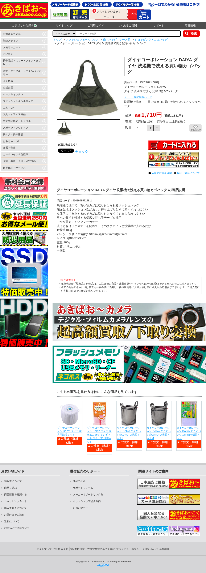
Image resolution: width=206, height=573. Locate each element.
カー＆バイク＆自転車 (15, 154)
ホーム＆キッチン (13, 94)
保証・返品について (188, 173)
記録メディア (10, 40)
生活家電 (8, 87)
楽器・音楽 (9, 147)
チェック (81, 151)
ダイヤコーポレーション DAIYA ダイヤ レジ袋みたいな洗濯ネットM (159, 433)
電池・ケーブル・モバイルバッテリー (22, 72)
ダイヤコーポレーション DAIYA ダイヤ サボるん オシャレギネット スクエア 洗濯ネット (99, 434)
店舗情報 (190, 25)
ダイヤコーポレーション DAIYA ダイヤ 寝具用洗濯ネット (69, 431)
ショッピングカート (15, 501)
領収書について (13, 481)
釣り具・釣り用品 (13, 134)
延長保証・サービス (14, 167)
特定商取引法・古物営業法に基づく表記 (92, 549)
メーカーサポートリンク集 (88, 494)
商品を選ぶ (10, 487)
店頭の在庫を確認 (162, 173)
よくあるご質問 (127, 25)
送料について (11, 521)
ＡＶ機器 (8, 81)
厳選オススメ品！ (13, 34)
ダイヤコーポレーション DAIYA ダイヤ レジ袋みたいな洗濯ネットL (129, 433)
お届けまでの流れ (14, 514)
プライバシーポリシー (128, 549)
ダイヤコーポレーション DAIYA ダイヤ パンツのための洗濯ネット (189, 433)
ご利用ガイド (95, 25)
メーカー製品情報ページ (138, 97)
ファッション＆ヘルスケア (18, 101)
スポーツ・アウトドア (15, 127)
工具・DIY (9, 107)
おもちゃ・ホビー (13, 141)
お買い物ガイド (82, 507)
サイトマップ (64, 25)
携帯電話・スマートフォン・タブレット (22, 62)
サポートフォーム (83, 487)
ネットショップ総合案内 (87, 501)
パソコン (8, 53)
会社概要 (164, 549)
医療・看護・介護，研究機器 (19, 161)
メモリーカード (12, 47)
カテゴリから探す (24, 25)
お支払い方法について (16, 527)
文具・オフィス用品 (14, 114)
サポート (158, 25)
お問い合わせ (150, 549)
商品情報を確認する (15, 494)
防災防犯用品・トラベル (17, 121)
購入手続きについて (15, 507)
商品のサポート (82, 481)
